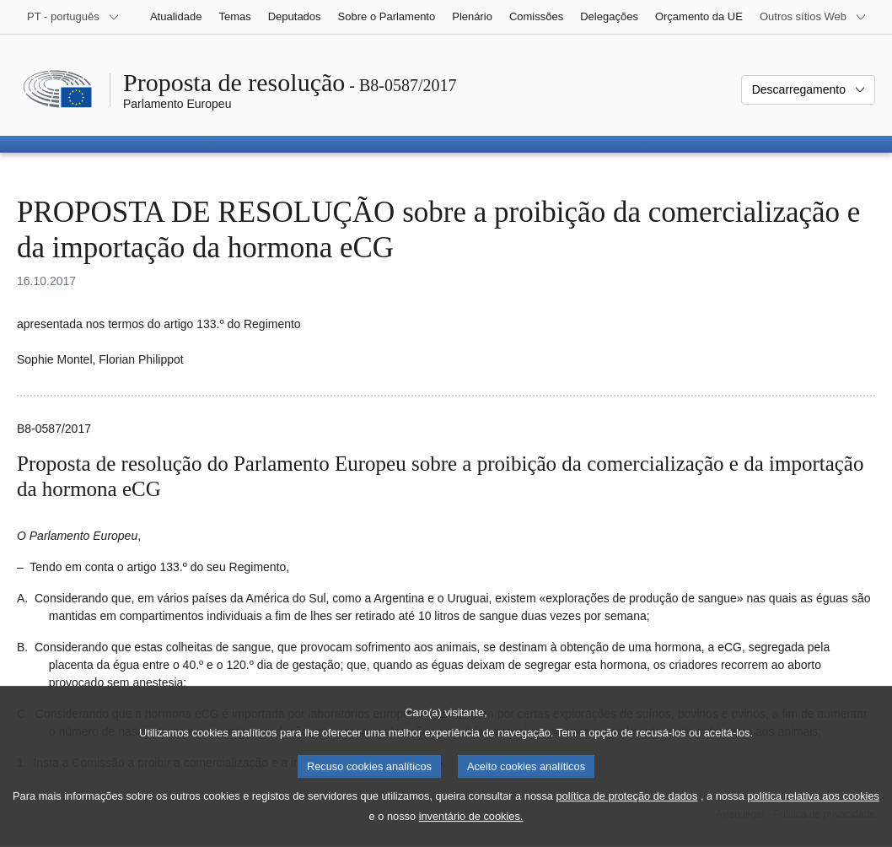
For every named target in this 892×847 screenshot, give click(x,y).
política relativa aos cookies (813, 814)
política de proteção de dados (626, 814)
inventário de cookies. (471, 834)
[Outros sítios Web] (813, 17)
